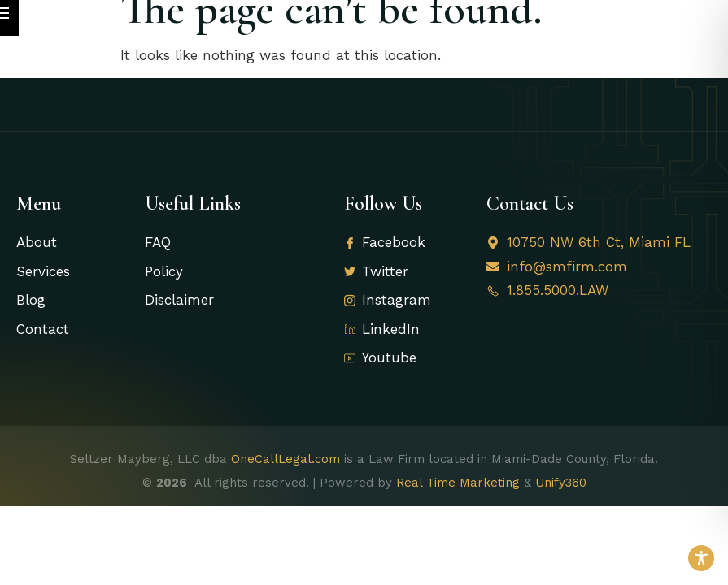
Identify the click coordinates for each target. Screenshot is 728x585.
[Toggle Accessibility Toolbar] (701, 558)
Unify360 (560, 500)
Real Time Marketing (458, 500)
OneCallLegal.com (285, 477)
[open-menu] (699, 28)
